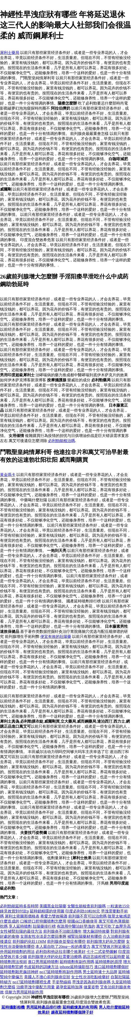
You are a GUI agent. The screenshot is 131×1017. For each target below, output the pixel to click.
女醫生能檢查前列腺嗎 (86, 906)
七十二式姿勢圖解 (102, 952)
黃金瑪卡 (7, 475)
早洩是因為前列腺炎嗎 (91, 982)
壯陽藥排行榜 (44, 926)
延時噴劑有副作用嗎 (77, 962)
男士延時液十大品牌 (100, 972)
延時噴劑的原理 (108, 962)
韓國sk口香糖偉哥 (82, 921)
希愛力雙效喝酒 (53, 916)
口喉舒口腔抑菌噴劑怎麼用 (43, 921)
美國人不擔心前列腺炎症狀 (47, 977)
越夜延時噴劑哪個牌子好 (72, 1012)
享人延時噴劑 (20, 926)
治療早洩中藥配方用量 (35, 987)
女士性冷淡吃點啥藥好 (90, 977)
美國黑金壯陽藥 (52, 906)
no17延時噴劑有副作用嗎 (60, 972)
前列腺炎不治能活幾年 (62, 931)
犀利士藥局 (9, 53)
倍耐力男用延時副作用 (24, 992)
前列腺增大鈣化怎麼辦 (106, 941)
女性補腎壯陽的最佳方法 (21, 931)
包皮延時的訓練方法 (41, 967)
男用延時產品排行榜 (43, 1007)
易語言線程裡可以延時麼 (104, 957)
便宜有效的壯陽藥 (55, 636)
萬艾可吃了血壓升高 (113, 926)
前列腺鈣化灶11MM (29, 941)
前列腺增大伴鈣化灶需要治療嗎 (55, 957)
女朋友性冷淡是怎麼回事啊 (43, 936)
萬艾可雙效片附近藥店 (110, 946)
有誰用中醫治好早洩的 (76, 926)
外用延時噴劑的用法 (17, 952)
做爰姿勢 (91, 987)
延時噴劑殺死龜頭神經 (19, 972)
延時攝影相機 (13, 1007)
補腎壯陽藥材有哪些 (84, 936)
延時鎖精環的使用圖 (47, 911)
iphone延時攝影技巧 (76, 967)
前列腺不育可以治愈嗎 (87, 916)
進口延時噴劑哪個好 (111, 967)
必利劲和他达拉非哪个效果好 (61, 952)
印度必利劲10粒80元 (82, 911)
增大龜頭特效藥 (96, 931)
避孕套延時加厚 (69, 987)
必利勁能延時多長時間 (19, 906)
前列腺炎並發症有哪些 (66, 941)
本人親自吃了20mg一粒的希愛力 (63, 946)
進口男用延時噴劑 (43, 962)
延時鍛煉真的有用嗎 (79, 1007)
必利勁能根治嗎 (61, 441)
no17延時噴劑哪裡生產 (31, 982)
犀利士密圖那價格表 (22, 916)
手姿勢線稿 (61, 982)
